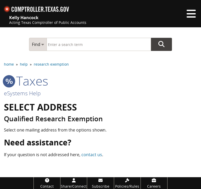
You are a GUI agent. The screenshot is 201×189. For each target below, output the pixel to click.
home (9, 64)
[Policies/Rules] (127, 183)
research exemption (51, 64)
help (24, 64)
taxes (26, 80)
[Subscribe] (100, 183)
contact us (91, 155)
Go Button (161, 44)
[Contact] (47, 183)
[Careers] (154, 183)
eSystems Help (22, 93)
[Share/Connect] (73, 183)
